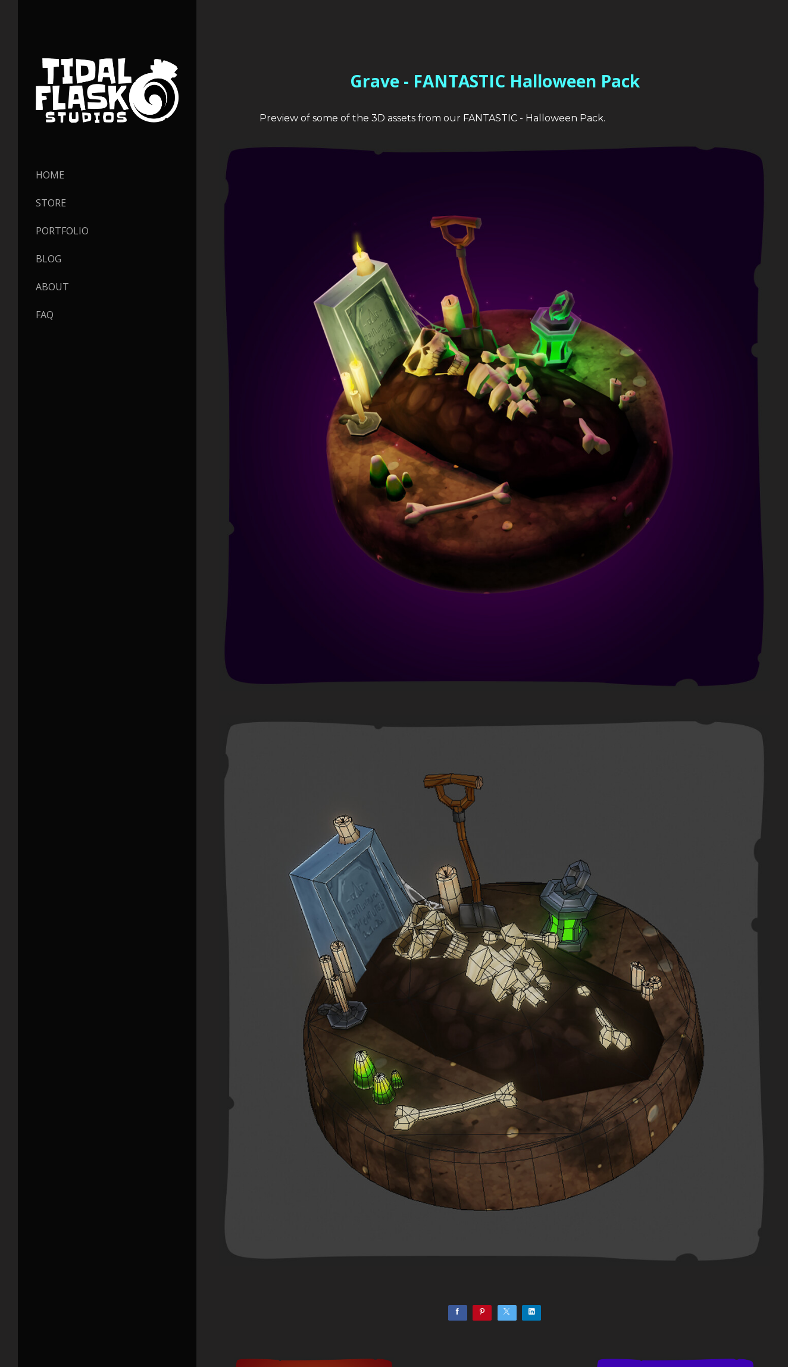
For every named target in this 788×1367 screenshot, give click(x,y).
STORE (51, 202)
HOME (50, 174)
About (52, 286)
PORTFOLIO (62, 230)
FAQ (45, 314)
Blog (48, 258)
